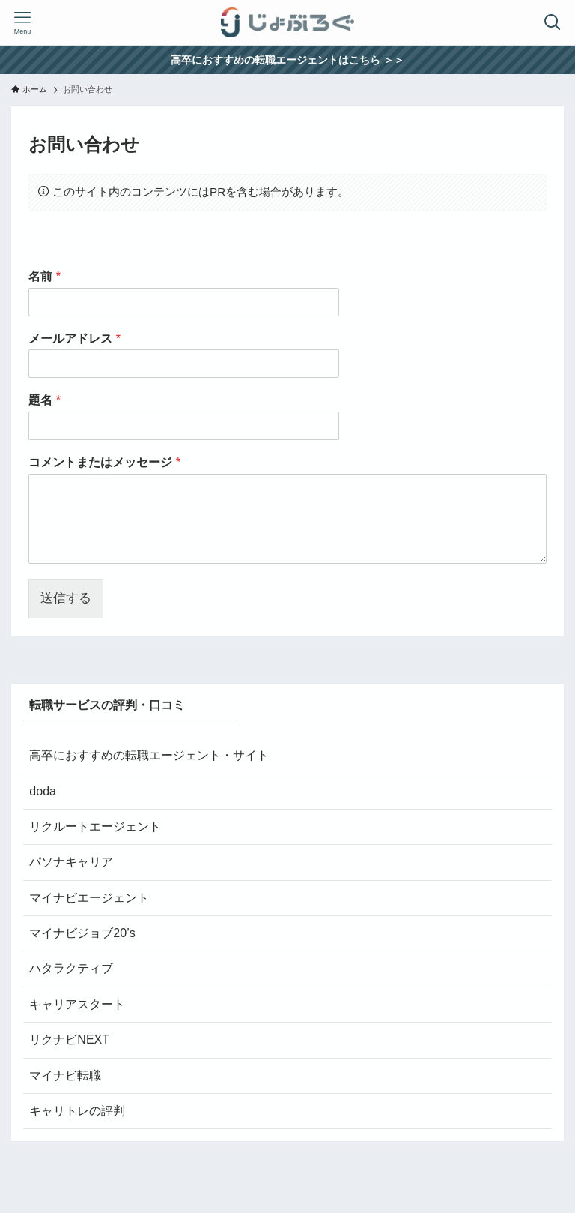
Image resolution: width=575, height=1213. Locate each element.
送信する (65, 598)
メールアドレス (74, 338)
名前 (44, 276)
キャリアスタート (77, 1004)
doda (42, 791)
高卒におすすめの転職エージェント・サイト (149, 755)
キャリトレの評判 (77, 1110)
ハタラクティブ (71, 968)
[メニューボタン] (22, 22)
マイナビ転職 (65, 1075)
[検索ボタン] (552, 22)
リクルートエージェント (95, 826)
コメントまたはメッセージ (104, 462)
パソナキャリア (71, 861)
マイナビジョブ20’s (82, 933)
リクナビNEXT (69, 1039)
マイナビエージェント (89, 897)
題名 (44, 400)
